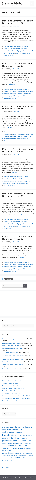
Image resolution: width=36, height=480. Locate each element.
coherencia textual (12, 51)
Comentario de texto (11, 3)
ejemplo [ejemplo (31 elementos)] (4, 443)
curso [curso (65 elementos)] (14, 440)
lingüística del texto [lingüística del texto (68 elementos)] (18, 448)
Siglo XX (26, 46)
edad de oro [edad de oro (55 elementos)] (27, 441)
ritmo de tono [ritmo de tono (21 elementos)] (5, 458)
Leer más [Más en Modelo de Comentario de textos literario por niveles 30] (19, 215)
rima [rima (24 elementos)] (31, 453)
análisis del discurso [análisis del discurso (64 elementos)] (15, 429)
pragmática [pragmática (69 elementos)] (7, 453)
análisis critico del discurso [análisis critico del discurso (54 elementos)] (12, 427)
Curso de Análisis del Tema (10, 383)
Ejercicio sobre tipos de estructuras (12, 359)
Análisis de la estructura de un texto (12, 362)
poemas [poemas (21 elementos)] (13, 450)
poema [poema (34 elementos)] (9, 450)
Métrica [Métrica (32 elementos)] (4, 450)
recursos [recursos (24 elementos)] (19, 453)
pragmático (12, 53)
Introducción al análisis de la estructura (13, 388)
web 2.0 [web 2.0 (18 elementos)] (10, 460)
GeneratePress (29, 477)
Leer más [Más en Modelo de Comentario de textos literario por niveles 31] (9, 127)
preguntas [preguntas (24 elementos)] (14, 453)
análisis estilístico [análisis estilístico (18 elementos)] (27, 429)
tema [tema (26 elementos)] (26, 458)
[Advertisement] (18, 303)
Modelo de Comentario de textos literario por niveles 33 (17, 64)
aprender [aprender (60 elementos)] (18, 432)
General (6, 132)
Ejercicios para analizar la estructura (12, 348)
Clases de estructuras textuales (11, 343)
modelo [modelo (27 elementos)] (29, 448)
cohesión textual (17, 91)
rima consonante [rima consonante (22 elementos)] (6, 455)
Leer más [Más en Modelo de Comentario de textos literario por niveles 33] (12, 84)
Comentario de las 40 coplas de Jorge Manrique (16, 398)
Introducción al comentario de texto (12, 381)
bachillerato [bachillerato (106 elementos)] (8, 434)
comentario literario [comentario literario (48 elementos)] (9, 438)
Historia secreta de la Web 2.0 (11, 393)
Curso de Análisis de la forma (10, 391)
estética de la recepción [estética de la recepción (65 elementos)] (17, 445)
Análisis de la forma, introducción (12, 369)
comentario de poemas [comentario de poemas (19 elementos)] (27, 435)
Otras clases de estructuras (10, 352)
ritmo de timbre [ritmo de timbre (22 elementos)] (29, 455)
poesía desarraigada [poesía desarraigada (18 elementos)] (21, 450)
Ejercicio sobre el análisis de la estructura (14, 364)
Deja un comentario (10, 55)
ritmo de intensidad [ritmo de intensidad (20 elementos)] (22, 455)
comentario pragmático (23, 53)
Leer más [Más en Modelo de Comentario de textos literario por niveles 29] (21, 257)
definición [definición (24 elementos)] (19, 441)
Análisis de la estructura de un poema (13, 355)
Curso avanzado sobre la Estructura (12, 386)
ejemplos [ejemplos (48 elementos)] (10, 443)
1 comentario (8, 228)
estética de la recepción (16, 93)
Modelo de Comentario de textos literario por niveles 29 (17, 237)
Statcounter (5, 467)
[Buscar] (25, 286)
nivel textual (19, 48)
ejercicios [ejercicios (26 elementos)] (16, 443)
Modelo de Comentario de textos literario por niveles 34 (17, 21)
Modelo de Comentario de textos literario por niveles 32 (17, 150)
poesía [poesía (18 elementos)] (16, 450)
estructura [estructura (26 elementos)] (4, 446)
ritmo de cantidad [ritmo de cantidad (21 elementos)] (13, 455)
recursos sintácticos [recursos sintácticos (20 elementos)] (26, 453)
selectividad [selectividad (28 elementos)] (11, 458)
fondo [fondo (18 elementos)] (28, 446)
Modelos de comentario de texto (13, 46)
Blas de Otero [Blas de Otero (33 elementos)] (18, 435)
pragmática (21, 51)
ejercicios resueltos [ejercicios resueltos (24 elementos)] (23, 443)
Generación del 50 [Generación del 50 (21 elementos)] (6, 448)
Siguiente (9, 279)
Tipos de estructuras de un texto (11, 345)
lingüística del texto (10, 48)
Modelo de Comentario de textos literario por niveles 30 (17, 194)
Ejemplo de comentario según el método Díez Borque (18, 396)
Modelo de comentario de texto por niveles (14, 401)
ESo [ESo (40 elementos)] (29, 443)
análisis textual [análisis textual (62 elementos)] (8, 432)
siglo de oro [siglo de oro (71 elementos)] (20, 457)
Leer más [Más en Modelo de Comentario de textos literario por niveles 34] (20, 42)
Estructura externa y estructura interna (13, 339)
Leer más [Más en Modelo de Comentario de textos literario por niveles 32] (14, 172)
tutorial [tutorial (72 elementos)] (5, 460)
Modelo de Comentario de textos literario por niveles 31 (17, 107)
